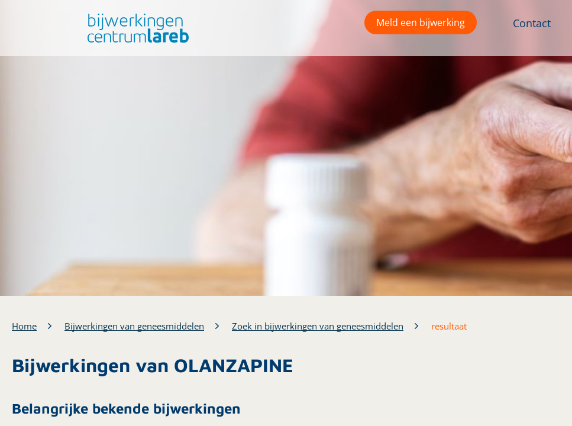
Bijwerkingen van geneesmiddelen (134, 326)
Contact (532, 23)
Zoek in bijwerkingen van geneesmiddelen (317, 326)
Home (24, 326)
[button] (135, 28)
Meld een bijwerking (420, 22)
